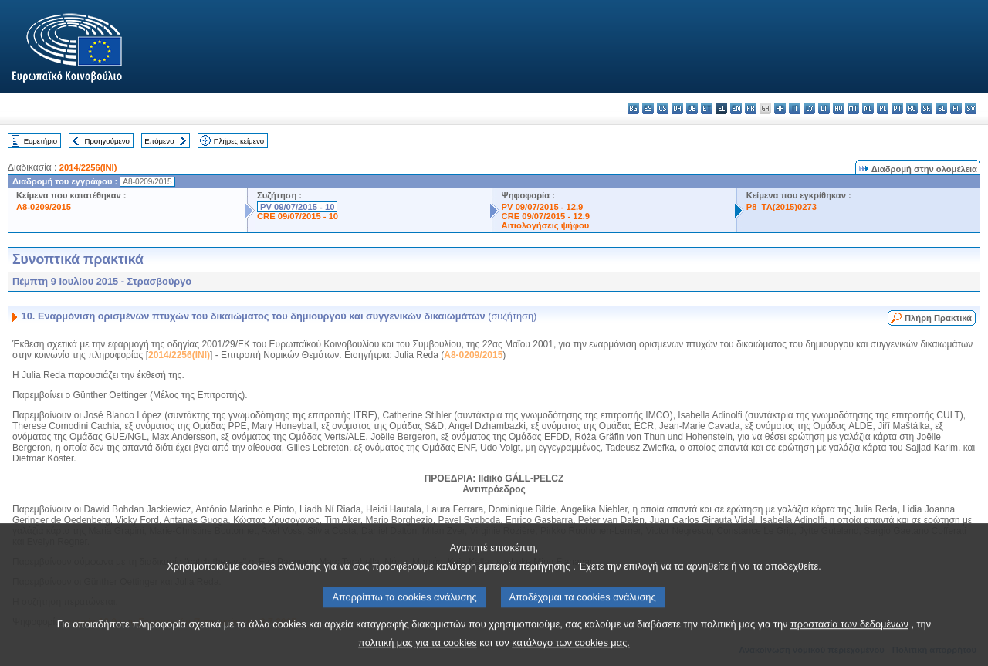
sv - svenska (970, 108)
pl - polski (882, 108)
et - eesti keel (706, 108)
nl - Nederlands (868, 108)
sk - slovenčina (926, 108)
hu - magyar (838, 108)
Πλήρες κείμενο (239, 141)
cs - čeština (662, 108)
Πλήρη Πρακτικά (938, 318)
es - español (648, 108)
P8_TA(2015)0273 (781, 206)
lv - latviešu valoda (809, 108)
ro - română (912, 108)
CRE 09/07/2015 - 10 (297, 216)
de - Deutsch (692, 108)
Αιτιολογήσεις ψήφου (546, 225)
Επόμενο (159, 141)
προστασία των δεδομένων (849, 638)
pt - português (897, 108)
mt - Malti (853, 108)
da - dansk (677, 108)
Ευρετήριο (40, 141)
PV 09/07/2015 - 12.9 (543, 206)
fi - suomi (956, 108)
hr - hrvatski (780, 108)
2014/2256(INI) (88, 167)
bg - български (633, 108)
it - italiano (794, 108)
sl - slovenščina (941, 108)
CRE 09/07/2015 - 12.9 (546, 216)
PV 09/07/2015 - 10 (297, 206)
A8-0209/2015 (43, 206)
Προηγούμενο (106, 141)
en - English (736, 108)
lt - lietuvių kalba (824, 108)
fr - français (750, 108)
